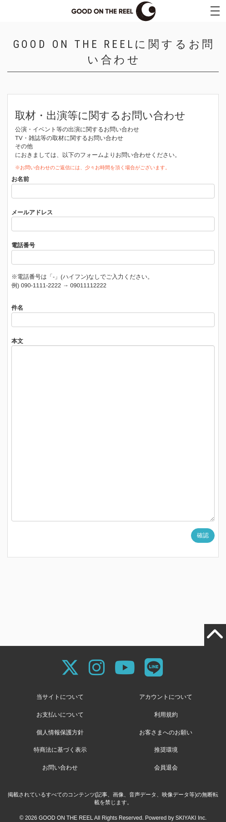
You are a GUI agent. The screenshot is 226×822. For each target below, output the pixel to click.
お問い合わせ (60, 767)
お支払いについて (60, 714)
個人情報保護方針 (60, 732)
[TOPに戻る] (215, 635)
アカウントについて (165, 696)
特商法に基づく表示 (60, 749)
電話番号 (23, 245)
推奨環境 (166, 749)
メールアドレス (32, 212)
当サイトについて (60, 696)
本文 (17, 341)
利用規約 (166, 714)
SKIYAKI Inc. (191, 818)
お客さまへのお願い (165, 732)
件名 (17, 307)
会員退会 (166, 767)
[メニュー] (215, 11)
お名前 (20, 179)
